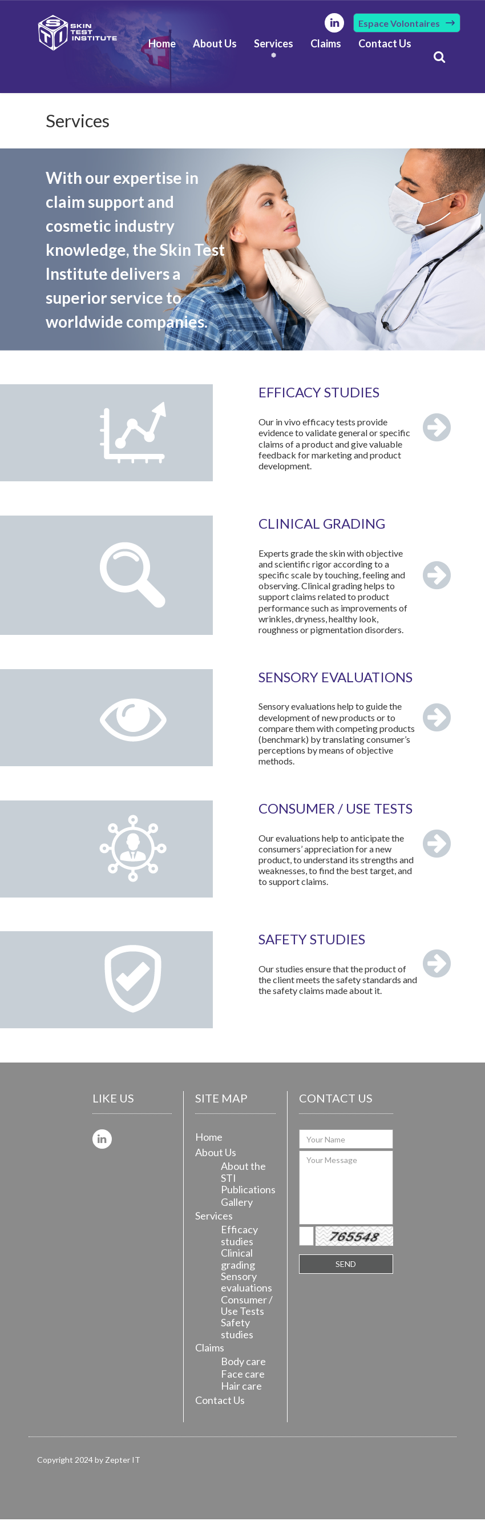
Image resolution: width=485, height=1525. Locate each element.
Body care (243, 1367)
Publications (248, 1195)
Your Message (346, 1193)
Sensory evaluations (246, 1287)
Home (162, 44)
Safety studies (237, 1334)
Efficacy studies (239, 1241)
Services (273, 44)
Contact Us (384, 44)
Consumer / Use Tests (247, 1311)
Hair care (241, 1391)
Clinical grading (238, 1264)
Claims (325, 44)
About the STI (243, 1177)
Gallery (237, 1207)
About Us (215, 44)
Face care (243, 1379)
